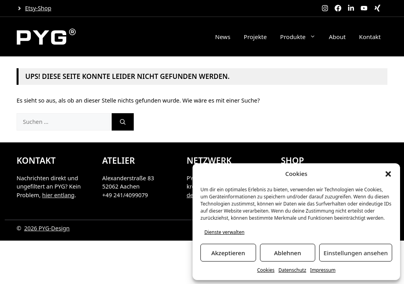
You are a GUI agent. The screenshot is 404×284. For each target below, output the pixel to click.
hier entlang (58, 195)
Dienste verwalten (224, 232)
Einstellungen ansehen (356, 253)
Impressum (322, 270)
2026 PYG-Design (46, 228)
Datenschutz (292, 270)
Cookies (266, 270)
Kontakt (370, 37)
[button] (388, 174)
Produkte (301, 37)
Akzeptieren (228, 253)
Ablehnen (287, 253)
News (222, 37)
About (337, 37)
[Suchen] (123, 122)
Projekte (255, 37)
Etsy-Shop (38, 8)
